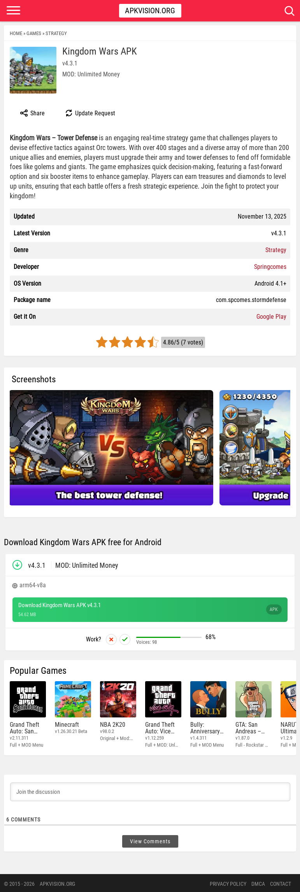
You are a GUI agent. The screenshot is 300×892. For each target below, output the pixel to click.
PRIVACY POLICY (228, 882)
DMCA (258, 882)
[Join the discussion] (150, 790)
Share (32, 113)
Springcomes (270, 266)
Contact (280, 882)
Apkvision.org (150, 10)
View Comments (150, 840)
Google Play (271, 316)
